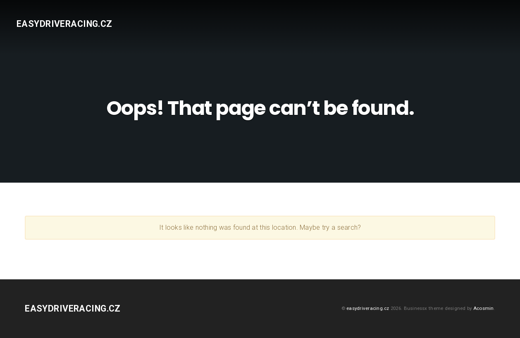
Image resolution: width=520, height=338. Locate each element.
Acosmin (483, 308)
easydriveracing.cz (64, 24)
